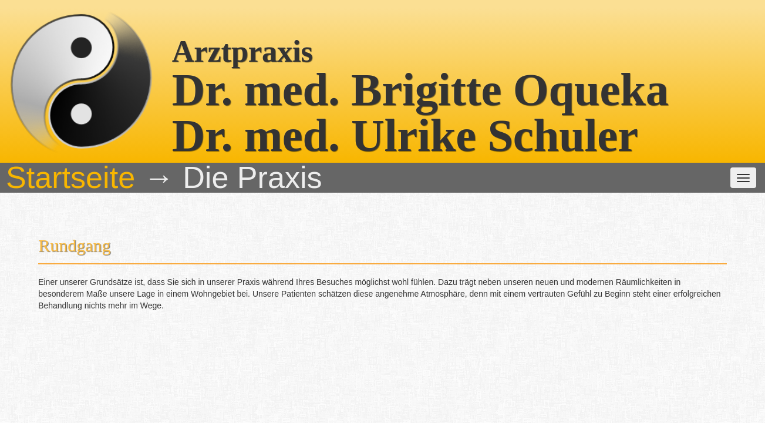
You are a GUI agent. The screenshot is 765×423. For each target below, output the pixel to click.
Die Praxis (232, 94)
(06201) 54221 (418, 388)
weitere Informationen (460, 94)
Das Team (290, 94)
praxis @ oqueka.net (567, 388)
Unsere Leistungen (365, 94)
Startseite (173, 94)
